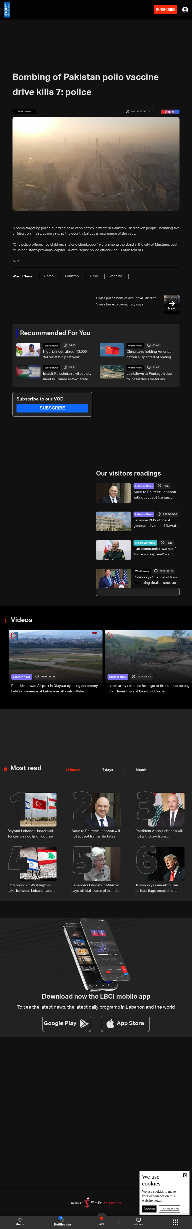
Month (141, 770)
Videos (21, 620)
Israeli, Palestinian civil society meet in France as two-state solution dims (67, 377)
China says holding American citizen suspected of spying (150, 354)
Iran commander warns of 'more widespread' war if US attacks (156, 552)
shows (138, 1222)
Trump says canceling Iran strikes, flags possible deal (157, 888)
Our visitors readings (128, 474)
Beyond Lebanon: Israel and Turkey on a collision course (30, 833)
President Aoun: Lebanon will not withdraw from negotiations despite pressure (160, 834)
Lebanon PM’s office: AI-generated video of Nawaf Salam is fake (155, 524)
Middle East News (145, 543)
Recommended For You (55, 333)
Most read (26, 768)
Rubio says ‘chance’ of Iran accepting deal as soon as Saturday (155, 581)
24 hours (72, 770)
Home (20, 1222)
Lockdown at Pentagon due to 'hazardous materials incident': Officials (149, 377)
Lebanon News (143, 486)
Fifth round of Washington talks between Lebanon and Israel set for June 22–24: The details (31, 889)
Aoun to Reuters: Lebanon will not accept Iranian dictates (155, 495)
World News (51, 345)
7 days (107, 770)
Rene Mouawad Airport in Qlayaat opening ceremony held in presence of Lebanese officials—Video (54, 688)
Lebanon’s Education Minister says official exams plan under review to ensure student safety (96, 889)
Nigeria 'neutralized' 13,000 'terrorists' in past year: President (65, 355)
